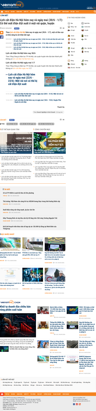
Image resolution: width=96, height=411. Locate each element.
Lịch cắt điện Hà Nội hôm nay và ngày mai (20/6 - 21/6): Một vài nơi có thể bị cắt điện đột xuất (39, 95)
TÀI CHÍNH (32, 11)
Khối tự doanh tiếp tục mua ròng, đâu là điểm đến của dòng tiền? (22, 348)
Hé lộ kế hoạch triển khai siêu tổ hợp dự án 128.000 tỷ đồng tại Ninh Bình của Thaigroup (29, 228)
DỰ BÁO (13, 11)
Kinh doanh (3, 289)
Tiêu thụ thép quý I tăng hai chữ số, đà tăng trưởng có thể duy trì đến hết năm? (87, 344)
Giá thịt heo (26, 385)
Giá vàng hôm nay (7, 382)
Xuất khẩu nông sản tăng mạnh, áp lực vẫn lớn (19, 210)
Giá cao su (39, 385)
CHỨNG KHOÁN (47, 11)
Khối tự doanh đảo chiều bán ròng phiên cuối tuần (15, 308)
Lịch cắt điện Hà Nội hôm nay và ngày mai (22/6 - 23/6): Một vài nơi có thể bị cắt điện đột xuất (22, 79)
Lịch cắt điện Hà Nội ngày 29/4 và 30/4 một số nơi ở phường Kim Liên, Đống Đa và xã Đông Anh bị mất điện (16, 165)
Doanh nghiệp (6, 221)
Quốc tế (52, 316)
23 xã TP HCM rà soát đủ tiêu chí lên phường (18, 193)
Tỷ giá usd (26, 382)
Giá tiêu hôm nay (65, 382)
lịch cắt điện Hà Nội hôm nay (23, 59)
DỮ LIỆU (72, 11)
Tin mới (7, 189)
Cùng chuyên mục (42, 129)
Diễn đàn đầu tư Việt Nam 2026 (64, 385)
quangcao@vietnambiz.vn (83, 401)
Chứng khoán (26, 258)
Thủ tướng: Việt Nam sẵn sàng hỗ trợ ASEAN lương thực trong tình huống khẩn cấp (31, 201)
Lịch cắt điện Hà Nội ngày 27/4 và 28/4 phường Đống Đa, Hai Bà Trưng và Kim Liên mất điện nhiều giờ (16, 171)
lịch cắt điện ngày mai (21, 68)
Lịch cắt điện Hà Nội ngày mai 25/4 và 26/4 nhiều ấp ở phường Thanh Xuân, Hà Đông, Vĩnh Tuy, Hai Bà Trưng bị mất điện (16, 178)
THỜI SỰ (7, 11)
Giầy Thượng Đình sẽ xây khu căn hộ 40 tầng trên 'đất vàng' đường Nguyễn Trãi (30, 218)
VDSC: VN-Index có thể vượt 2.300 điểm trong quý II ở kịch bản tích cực (86, 310)
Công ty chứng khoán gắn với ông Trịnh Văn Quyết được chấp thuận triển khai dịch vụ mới (57, 344)
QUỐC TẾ (26, 11)
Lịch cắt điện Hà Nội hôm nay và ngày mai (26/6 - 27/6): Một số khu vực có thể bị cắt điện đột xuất (38, 44)
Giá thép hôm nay (7, 385)
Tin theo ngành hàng (76, 18)
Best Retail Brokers (49, 385)
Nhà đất (2, 260)
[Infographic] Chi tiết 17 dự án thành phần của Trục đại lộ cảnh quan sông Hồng (10, 255)
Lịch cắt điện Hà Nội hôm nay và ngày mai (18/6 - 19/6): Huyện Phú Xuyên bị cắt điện (38, 101)
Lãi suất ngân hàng (76, 382)
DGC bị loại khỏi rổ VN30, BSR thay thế (32, 284)
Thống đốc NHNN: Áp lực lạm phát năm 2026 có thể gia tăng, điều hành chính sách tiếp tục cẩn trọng (57, 326)
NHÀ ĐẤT (39, 11)
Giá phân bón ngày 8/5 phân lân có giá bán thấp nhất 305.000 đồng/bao (49, 151)
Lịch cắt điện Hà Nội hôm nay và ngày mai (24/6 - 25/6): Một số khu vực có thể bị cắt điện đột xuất (38, 48)
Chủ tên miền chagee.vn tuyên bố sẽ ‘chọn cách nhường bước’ (10, 284)
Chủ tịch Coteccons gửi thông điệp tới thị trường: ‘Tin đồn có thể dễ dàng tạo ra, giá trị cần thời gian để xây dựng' (55, 286)
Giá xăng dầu (86, 382)
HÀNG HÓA (19, 11)
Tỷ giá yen (33, 382)
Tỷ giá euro (41, 382)
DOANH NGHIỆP (56, 11)
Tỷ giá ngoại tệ (18, 382)
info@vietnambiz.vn (12, 407)
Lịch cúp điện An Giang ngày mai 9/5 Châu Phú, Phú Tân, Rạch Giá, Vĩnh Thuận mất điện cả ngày (49, 157)
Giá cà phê (56, 382)
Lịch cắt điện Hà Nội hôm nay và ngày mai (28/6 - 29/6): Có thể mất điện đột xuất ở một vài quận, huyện (39, 40)
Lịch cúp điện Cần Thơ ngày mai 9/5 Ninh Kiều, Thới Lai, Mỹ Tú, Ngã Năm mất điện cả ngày (50, 162)
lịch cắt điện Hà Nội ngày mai (28, 124)
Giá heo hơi (49, 382)
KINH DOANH (65, 11)
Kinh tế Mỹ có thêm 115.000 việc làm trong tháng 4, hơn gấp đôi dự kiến (57, 310)
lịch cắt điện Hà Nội (17, 32)
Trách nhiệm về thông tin (9, 409)
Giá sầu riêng (17, 385)
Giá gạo (32, 385)
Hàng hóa (5, 204)
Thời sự (5, 195)
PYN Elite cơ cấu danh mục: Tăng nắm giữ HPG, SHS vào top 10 (31, 254)
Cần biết (4, 15)
